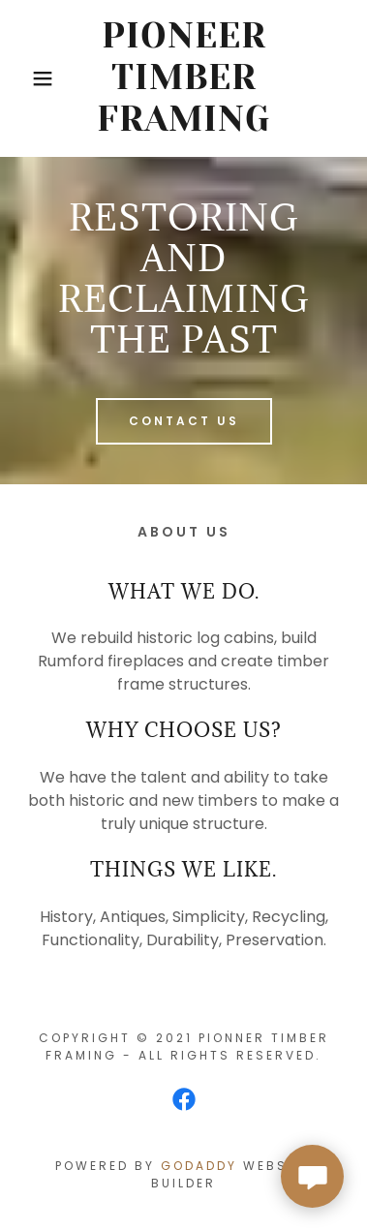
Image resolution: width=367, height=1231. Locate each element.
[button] (29, 78)
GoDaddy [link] (199, 1165)
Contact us (184, 421)
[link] (184, 78)
